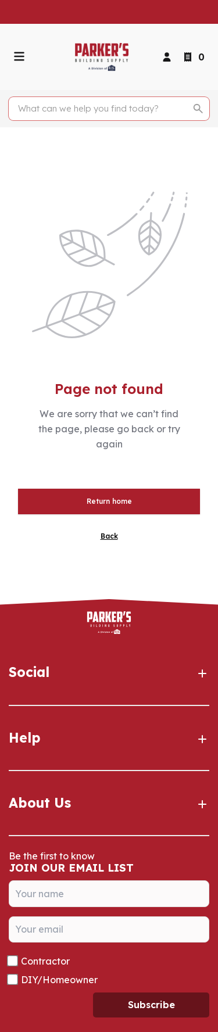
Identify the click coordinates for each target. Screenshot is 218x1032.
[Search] (102, 109)
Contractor (45, 961)
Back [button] (109, 536)
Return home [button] (109, 501)
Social (109, 672)
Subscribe (151, 1004)
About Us (109, 803)
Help (109, 738)
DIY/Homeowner (59, 980)
